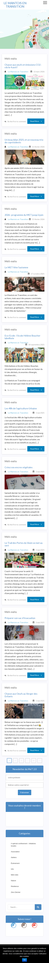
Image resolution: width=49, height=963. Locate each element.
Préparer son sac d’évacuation (20, 618)
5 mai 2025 (40, 413)
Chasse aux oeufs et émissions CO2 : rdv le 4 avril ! (23, 66)
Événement (15, 863)
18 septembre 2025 (36, 344)
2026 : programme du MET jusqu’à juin (24, 215)
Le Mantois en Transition (16, 72)
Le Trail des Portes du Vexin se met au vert (24, 544)
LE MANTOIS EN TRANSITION (15, 4)
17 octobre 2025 (37, 274)
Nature (13, 881)
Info (12, 869)
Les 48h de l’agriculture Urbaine (21, 408)
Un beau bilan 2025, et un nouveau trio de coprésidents (24, 141)
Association (15, 852)
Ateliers (14, 857)
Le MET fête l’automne (16, 267)
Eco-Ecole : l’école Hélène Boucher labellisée (22, 337)
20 (33, 760)
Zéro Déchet (15, 892)
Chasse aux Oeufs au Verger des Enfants (21, 695)
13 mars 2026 (38, 71)
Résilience (15, 886)
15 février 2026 (38, 147)
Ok (24, 960)
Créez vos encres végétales (19, 467)
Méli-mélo (11, 58)
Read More (36, 121)
